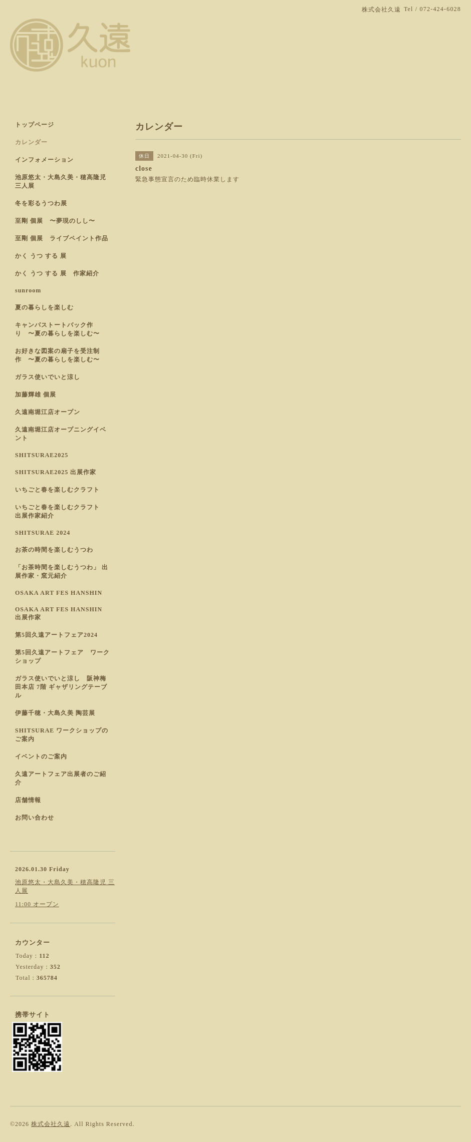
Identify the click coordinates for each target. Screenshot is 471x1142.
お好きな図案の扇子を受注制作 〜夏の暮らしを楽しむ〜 (57, 355)
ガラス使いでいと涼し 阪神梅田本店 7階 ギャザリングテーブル (61, 687)
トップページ (34, 124)
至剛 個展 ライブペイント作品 (61, 238)
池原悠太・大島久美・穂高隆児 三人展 (60, 181)
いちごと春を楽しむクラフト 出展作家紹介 (60, 511)
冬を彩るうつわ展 (41, 203)
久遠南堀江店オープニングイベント (60, 434)
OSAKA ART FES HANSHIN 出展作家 (58, 613)
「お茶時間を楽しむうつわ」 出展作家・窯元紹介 (61, 571)
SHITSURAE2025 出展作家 (55, 472)
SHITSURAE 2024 (42, 532)
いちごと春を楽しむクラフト (57, 489)
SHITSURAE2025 (41, 455)
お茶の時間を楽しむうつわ (54, 549)
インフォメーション (44, 159)
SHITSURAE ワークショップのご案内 (61, 734)
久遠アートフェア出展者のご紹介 (60, 778)
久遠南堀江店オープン (47, 412)
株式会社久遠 (50, 1123)
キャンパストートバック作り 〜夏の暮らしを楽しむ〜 (57, 329)
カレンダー (31, 142)
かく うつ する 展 (41, 255)
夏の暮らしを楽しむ (44, 307)
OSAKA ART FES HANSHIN (58, 592)
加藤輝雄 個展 (35, 394)
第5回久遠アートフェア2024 (56, 634)
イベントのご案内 (41, 756)
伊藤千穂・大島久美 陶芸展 (55, 712)
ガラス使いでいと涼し (47, 376)
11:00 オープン (37, 904)
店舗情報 (28, 800)
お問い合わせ (34, 817)
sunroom (28, 290)
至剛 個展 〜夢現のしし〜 (55, 220)
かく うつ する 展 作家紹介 (57, 273)
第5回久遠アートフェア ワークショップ (62, 656)
